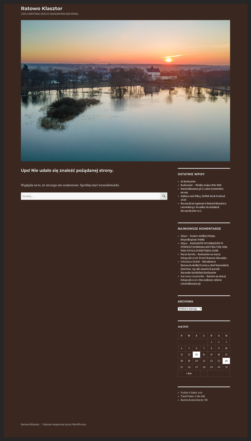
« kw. (189, 373)
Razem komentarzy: (192, 400)
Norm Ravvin (188, 254)
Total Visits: (188, 396)
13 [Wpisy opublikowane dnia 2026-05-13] (196, 354)
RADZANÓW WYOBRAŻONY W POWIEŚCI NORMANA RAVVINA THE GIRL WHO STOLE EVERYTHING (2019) (204, 247)
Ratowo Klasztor (41, 8)
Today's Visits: (189, 392)
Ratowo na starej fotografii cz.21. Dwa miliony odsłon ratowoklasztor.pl (203, 280)
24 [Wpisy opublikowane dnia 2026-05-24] (226, 360)
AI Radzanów (188, 181)
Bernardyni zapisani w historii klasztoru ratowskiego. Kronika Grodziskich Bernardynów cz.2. (203, 207)
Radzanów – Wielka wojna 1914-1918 (201, 185)
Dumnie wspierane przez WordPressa (64, 424)
